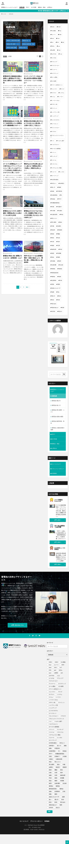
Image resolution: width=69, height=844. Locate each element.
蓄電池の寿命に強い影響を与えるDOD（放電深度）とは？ (12, 257)
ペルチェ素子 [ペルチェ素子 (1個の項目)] (61, 140)
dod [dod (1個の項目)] (53, 38)
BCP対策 (33, 7)
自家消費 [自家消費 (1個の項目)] (54, 265)
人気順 (10, 56)
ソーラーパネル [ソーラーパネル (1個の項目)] (55, 100)
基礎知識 (21, 7)
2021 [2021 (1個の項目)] (53, 26)
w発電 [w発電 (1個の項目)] (53, 50)
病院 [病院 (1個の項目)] (53, 253)
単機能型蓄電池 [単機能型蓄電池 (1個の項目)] (55, 202)
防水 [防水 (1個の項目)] (60, 296)
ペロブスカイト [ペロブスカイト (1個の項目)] (55, 144)
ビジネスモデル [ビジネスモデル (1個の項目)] (55, 120)
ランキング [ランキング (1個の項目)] (54, 156)
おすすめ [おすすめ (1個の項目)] (54, 54)
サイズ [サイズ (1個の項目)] (62, 89)
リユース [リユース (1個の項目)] (54, 171)
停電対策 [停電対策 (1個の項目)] (60, 191)
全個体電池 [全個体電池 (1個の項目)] (54, 195)
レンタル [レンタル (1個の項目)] (62, 171)
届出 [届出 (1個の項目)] (61, 222)
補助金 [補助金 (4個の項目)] (53, 276)
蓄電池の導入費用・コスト (13, 44)
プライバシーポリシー (58, 468)
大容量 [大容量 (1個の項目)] (53, 210)
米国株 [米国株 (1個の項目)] (53, 261)
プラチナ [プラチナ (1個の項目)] (54, 131)
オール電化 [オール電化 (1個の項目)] (54, 77)
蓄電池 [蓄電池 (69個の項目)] (60, 268)
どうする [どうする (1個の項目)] (54, 57)
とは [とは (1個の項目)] (61, 54)
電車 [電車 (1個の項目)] (63, 307)
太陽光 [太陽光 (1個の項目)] (60, 210)
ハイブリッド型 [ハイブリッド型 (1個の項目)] (55, 112)
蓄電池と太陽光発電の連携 (13, 40)
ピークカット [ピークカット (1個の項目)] (55, 123)
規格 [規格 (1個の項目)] (60, 276)
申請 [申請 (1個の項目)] (61, 249)
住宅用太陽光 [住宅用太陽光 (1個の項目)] (55, 179)
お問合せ (49, 7)
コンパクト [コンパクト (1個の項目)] (54, 89)
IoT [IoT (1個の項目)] (52, 42)
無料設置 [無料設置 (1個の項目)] (54, 249)
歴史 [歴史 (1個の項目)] (53, 237)
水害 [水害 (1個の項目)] (53, 241)
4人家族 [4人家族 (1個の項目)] (54, 30)
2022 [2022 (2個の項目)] (59, 26)
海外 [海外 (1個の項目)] (59, 241)
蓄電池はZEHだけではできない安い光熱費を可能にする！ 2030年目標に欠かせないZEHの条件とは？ (33, 214)
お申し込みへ (57, 520)
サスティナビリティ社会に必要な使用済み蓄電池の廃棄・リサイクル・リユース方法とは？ (33, 79)
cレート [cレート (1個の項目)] (54, 34)
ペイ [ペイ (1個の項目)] (53, 140)
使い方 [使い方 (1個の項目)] (53, 187)
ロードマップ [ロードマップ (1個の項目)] (55, 175)
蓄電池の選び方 (23, 47)
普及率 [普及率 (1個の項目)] (53, 230)
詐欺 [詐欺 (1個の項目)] (61, 280)
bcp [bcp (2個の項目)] (60, 30)
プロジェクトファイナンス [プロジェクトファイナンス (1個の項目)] (57, 136)
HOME (4, 14)
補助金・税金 (41, 7)
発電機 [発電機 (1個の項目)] (59, 253)
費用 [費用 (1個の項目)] (59, 284)
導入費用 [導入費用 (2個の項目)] (54, 222)
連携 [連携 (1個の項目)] (53, 292)
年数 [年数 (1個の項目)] (53, 226)
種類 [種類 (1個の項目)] (59, 257)
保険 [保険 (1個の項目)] (53, 191)
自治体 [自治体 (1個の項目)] (61, 265)
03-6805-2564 (36, 827)
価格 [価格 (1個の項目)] (60, 187)
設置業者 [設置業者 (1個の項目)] (54, 280)
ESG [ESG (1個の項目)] (58, 38)
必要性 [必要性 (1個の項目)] (59, 226)
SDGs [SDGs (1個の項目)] (53, 46)
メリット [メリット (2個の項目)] (54, 152)
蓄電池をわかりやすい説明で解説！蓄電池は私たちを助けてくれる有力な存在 (12, 213)
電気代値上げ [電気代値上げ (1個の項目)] (55, 307)
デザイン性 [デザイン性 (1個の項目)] (54, 104)
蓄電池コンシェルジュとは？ (9, 7)
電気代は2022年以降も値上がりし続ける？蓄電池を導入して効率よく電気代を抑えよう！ (33, 167)
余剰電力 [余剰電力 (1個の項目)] (62, 183)
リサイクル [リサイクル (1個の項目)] (54, 164)
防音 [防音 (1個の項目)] (59, 299)
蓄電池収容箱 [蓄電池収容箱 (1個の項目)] (55, 272)
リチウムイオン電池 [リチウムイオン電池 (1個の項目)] (57, 168)
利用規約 (54, 473)
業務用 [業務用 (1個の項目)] (60, 230)
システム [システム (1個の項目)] (62, 92)
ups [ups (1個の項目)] (59, 46)
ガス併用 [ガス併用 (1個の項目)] (54, 81)
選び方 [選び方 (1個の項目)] (53, 296)
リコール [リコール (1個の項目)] (54, 160)
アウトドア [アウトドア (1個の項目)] (54, 61)
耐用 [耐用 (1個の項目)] (60, 261)
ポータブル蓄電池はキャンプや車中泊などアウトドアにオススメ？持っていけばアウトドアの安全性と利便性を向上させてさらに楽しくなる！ (12, 168)
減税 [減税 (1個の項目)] (53, 245)
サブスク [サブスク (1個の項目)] (54, 92)
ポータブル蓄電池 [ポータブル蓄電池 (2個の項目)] (56, 148)
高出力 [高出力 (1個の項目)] (60, 311)
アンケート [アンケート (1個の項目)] (54, 69)
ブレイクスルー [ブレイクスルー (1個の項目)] (55, 127)
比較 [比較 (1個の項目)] (59, 237)
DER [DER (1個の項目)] (60, 34)
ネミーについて (56, 464)
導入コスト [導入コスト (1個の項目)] (54, 218)
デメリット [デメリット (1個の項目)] (54, 108)
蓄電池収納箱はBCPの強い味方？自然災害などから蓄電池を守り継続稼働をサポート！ (12, 123)
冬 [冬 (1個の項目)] (61, 195)
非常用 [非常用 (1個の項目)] (53, 311)
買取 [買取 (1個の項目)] (53, 284)
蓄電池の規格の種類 (11, 47)
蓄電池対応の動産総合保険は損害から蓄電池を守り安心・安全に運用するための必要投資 (12, 79)
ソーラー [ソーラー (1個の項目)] (61, 96)
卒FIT (27, 7)
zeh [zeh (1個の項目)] (59, 50)
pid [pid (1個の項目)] (63, 42)
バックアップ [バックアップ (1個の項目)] (55, 116)
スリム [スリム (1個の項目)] (53, 96)
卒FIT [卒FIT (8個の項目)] (60, 199)
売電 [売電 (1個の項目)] (53, 206)
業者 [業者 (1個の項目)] (53, 234)
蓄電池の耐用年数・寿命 (28, 44)
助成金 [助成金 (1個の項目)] (53, 199)
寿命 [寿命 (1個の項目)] (62, 214)
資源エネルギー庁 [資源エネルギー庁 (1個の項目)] (56, 288)
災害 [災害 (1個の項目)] (59, 245)
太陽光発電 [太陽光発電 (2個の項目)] (54, 214)
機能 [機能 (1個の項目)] (59, 234)
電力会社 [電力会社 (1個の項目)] (54, 303)
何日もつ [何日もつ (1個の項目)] (54, 183)
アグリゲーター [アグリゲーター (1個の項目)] (55, 65)
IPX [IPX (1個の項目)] (58, 42)
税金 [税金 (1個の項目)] (53, 257)
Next (27, 287)
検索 (49, 811)
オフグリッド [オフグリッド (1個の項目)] (55, 73)
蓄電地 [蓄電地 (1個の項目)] (53, 268)
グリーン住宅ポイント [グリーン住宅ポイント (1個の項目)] (57, 85)
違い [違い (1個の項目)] (59, 292)
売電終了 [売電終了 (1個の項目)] (60, 206)
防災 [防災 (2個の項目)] (53, 299)
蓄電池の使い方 (26, 40)
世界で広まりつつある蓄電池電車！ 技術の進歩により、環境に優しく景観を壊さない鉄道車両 (33, 259)
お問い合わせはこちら (17, 625)
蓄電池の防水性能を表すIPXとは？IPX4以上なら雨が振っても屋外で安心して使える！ (33, 123)
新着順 (5, 56)
